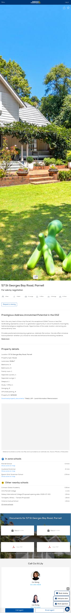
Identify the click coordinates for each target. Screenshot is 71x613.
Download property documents (12, 398)
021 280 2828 (35, 585)
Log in (67, 2)
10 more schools (7, 504)
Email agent (49, 610)
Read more (5, 339)
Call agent (19, 610)
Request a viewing (9, 304)
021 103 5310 (35, 607)
